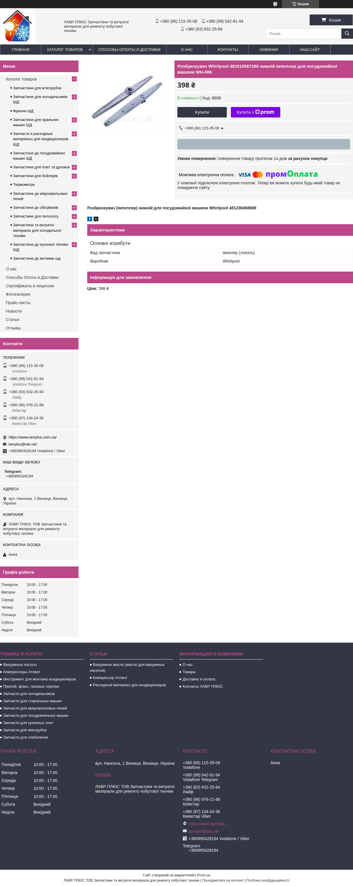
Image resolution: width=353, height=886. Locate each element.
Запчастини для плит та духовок (41, 167)
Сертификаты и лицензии (30, 286)
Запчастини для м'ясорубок (37, 88)
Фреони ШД (23, 111)
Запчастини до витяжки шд (36, 258)
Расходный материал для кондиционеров (129, 685)
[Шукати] (347, 33)
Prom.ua (203, 875)
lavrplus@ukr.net (22, 444)
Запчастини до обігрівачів (35, 207)
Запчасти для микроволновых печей (35, 708)
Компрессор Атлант (110, 677)
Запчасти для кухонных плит (28, 723)
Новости (14, 311)
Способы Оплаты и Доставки (130, 49)
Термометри (24, 184)
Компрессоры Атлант (21, 672)
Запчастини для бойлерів (35, 176)
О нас (187, 49)
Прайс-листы (18, 302)
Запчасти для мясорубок (25, 730)
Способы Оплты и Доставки (32, 277)
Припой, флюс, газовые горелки (31, 686)
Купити (202, 112)
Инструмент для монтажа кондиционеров (39, 679)
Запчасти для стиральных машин (32, 701)
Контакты (227, 49)
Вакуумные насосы (20, 664)
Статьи (12, 319)
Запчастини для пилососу (35, 216)
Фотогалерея (18, 294)
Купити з (255, 112)
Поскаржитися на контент (222, 880)
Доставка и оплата (199, 679)
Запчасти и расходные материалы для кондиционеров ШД (40, 138)
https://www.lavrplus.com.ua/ (33, 437)
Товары (189, 672)
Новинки (269, 49)
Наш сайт (310, 49)
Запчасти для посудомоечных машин (35, 715)
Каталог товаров (65, 49)
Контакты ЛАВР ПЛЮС (203, 686)
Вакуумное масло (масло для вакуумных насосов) (127, 667)
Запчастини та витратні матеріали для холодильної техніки (37, 230)
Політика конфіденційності (267, 880)
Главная (20, 49)
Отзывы (13, 328)
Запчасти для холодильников (29, 693)
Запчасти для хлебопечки (25, 737)
